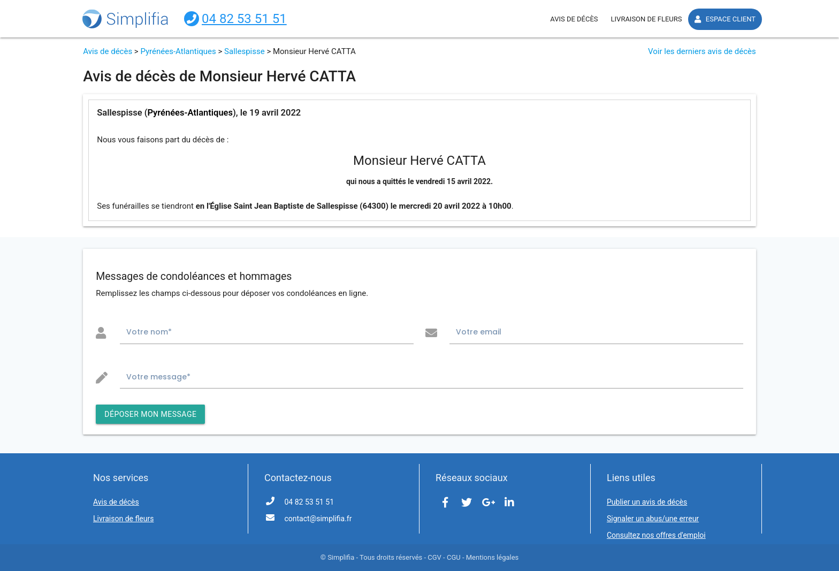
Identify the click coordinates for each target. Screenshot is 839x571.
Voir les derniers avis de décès (702, 51)
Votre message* (158, 376)
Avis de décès (107, 51)
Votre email (478, 331)
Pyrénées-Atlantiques (178, 51)
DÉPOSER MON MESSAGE (150, 414)
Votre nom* (149, 331)
